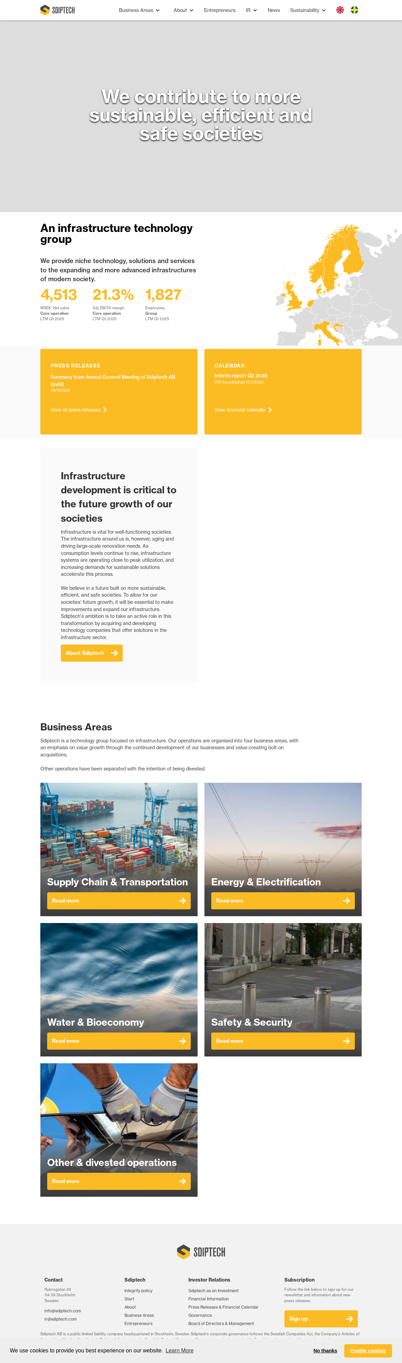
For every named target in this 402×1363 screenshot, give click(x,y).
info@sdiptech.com (62, 1310)
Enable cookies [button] (368, 1350)
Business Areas (139, 1315)
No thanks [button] (325, 1350)
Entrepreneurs (220, 10)
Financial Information (208, 1298)
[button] (139, 10)
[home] (57, 10)
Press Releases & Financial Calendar (223, 1307)
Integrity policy (138, 1290)
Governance (200, 1315)
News (274, 10)
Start (129, 1298)
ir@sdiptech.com (60, 1319)
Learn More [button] (179, 1350)
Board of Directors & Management (221, 1323)
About (130, 1307)
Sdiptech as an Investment (213, 1290)
